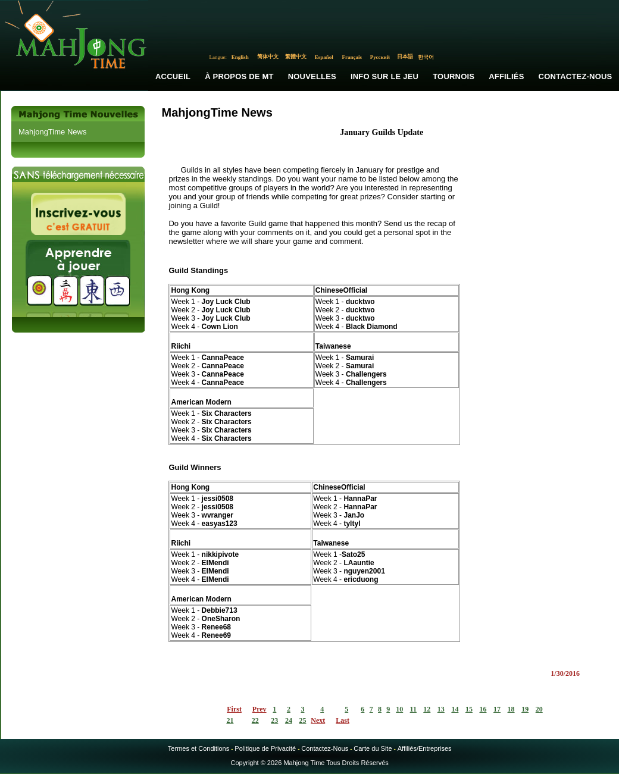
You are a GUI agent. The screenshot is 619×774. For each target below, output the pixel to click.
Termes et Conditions (198, 748)
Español (324, 57)
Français (352, 57)
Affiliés (506, 76)
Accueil (172, 76)
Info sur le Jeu (384, 76)
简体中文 (268, 56)
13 (441, 709)
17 (497, 709)
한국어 (426, 57)
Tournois (453, 76)
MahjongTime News (52, 131)
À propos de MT (239, 76)
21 (229, 720)
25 (302, 720)
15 (469, 709)
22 (255, 720)
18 (511, 709)
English (240, 57)
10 (399, 709)
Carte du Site (373, 748)
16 (482, 709)
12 (426, 709)
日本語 (405, 56)
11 (413, 709)
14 (454, 709)
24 (288, 720)
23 (274, 720)
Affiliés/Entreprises (425, 748)
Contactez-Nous (324, 748)
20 (539, 709)
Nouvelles (312, 76)
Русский (380, 57)
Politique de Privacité (265, 748)
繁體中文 (296, 56)
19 (525, 709)
